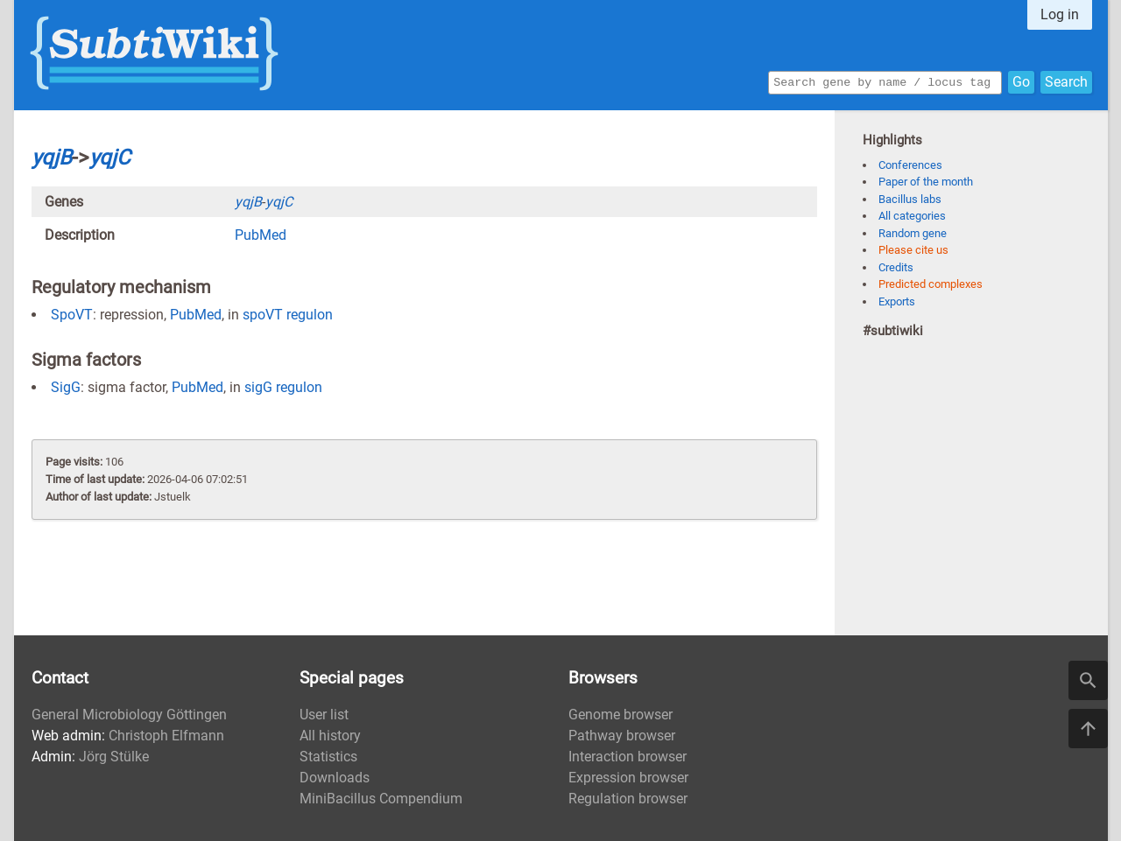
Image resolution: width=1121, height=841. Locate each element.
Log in (1059, 14)
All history (330, 735)
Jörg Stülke (114, 756)
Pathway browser (621, 735)
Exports (896, 301)
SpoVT (72, 314)
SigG (66, 387)
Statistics (328, 756)
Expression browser (628, 777)
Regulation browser (627, 798)
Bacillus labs (909, 199)
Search (1066, 81)
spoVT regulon (288, 314)
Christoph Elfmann (166, 735)
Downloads (335, 777)
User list (324, 714)
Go (1021, 81)
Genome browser (620, 714)
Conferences (910, 165)
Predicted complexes (930, 284)
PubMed (260, 235)
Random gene (912, 233)
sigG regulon (283, 387)
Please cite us (913, 249)
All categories (912, 215)
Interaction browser (627, 756)
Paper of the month (925, 181)
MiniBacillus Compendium (381, 798)
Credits (895, 267)
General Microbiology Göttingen (129, 714)
